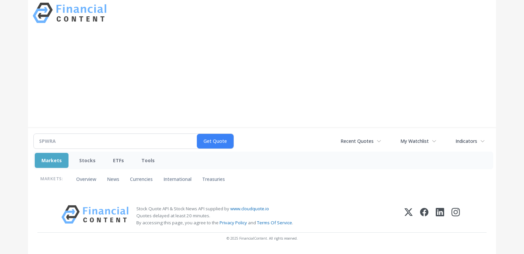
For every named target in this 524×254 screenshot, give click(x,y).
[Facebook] (424, 215)
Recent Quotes (357, 141)
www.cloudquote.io (249, 209)
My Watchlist (414, 141)
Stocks (87, 160)
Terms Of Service (274, 223)
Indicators (466, 141)
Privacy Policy (233, 223)
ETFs (118, 160)
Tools (148, 160)
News (113, 179)
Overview (86, 179)
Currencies (141, 179)
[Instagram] (456, 215)
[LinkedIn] (440, 215)
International (177, 179)
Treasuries (213, 179)
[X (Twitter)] (408, 215)
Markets (51, 160)
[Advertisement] (262, 74)
